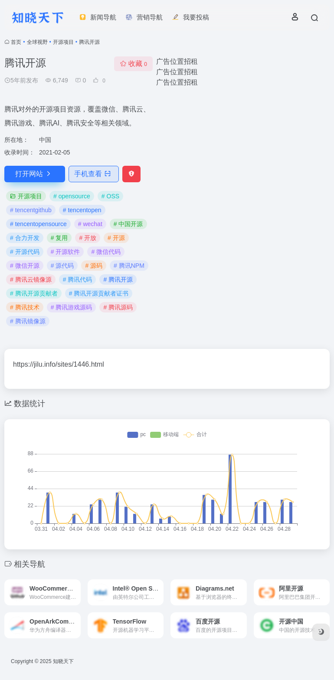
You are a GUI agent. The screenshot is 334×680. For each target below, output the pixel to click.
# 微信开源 (24, 265)
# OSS (110, 196)
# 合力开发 (24, 237)
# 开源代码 (24, 251)
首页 (16, 42)
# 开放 (87, 237)
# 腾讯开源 (118, 279)
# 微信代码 (106, 251)
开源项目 (63, 42)
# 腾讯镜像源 (28, 321)
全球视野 (37, 42)
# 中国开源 (128, 223)
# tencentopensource (38, 223)
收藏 (133, 63)
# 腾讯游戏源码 (71, 307)
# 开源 (116, 237)
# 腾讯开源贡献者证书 (99, 293)
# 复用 (59, 237)
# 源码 (93, 265)
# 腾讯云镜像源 (31, 279)
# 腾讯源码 (118, 307)
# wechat (90, 223)
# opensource (71, 196)
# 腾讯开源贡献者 (34, 293)
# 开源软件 (65, 251)
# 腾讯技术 (24, 307)
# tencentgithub (31, 210)
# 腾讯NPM (129, 265)
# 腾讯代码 (77, 279)
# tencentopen (82, 210)
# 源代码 (62, 265)
